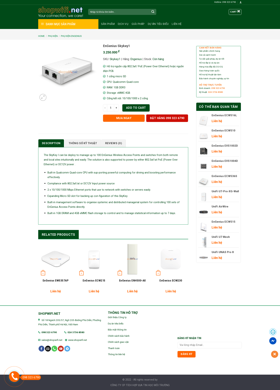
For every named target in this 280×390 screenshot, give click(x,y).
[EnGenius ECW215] (94, 259)
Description (51, 143)
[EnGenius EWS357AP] (55, 259)
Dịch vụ (123, 24)
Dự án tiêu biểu (158, 24)
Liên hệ (177, 24)
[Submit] (153, 12)
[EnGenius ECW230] (170, 259)
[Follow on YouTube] (61, 349)
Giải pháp (138, 24)
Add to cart (136, 107)
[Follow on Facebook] (41, 349)
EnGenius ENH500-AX (132, 280)
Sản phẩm (108, 24)
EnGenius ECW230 (170, 280)
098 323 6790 (49, 332)
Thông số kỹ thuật (83, 143)
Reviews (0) (113, 143)
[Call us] (54, 349)
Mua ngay (124, 118)
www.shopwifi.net (77, 340)
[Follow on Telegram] (67, 349)
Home (41, 36)
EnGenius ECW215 (94, 280)
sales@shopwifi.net (51, 340)
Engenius (136, 59)
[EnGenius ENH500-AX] (132, 259)
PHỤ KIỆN (53, 36)
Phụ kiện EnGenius (71, 36)
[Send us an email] (48, 349)
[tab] (51, 143)
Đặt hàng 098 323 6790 (167, 118)
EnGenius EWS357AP (56, 280)
